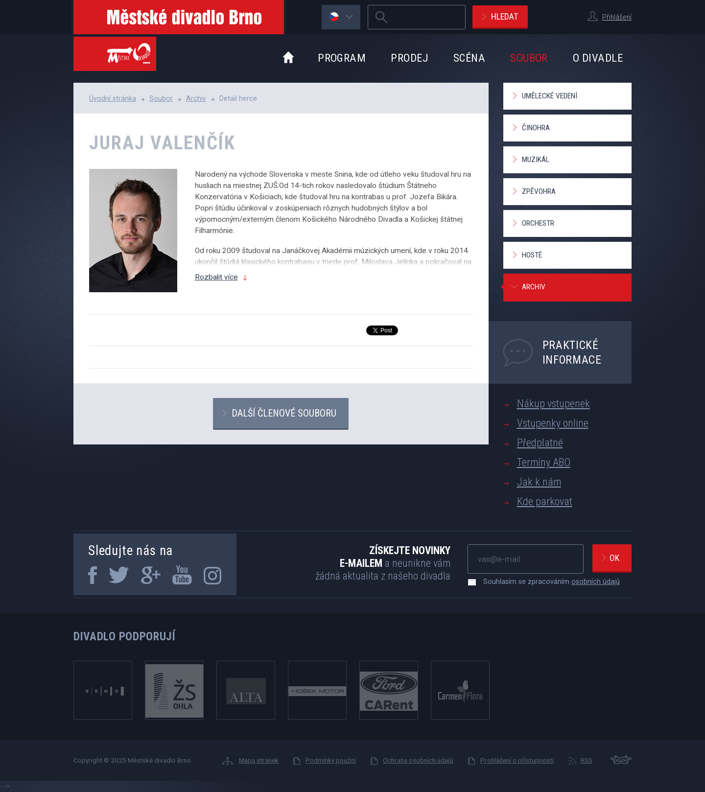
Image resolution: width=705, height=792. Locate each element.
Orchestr (538, 223)
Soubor (529, 57)
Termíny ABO (543, 462)
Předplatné (540, 443)
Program (342, 57)
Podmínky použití (331, 760)
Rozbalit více (216, 277)
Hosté (532, 255)
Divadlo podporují (124, 636)
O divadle (598, 57)
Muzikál (535, 159)
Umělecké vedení (549, 96)
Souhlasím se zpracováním (546, 581)
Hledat (504, 16)
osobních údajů (595, 581)
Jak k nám (539, 482)
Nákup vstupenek (553, 403)
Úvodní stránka (112, 98)
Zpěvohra (539, 191)
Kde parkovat (544, 501)
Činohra (536, 127)
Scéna (469, 57)
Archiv (196, 98)
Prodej (409, 57)
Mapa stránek (259, 760)
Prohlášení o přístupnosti (517, 760)
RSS (586, 760)
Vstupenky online (552, 423)
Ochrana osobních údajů (418, 760)
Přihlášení (617, 17)
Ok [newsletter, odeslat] (614, 558)
